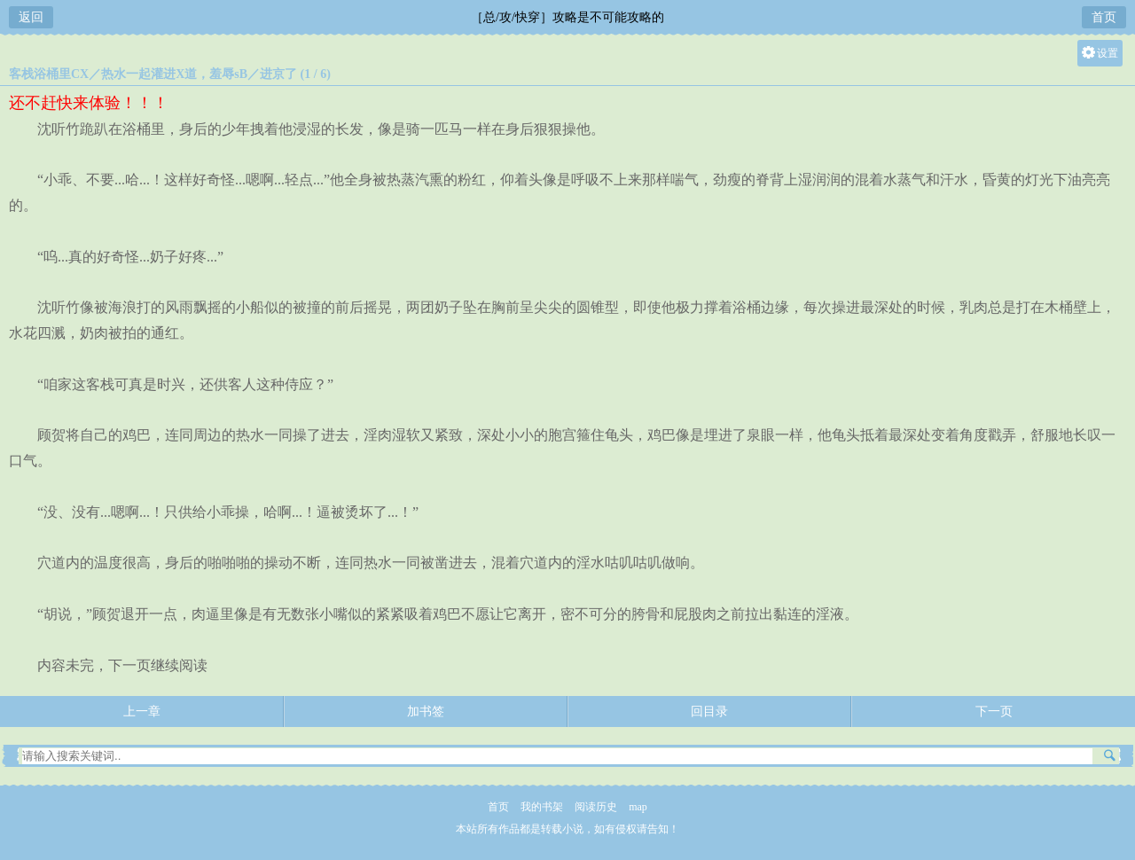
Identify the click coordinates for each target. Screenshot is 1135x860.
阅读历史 (596, 807)
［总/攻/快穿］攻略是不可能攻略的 (567, 17)
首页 (1104, 17)
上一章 (141, 711)
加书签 (425, 711)
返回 (31, 17)
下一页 (994, 711)
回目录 (709, 711)
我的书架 (542, 807)
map (638, 807)
